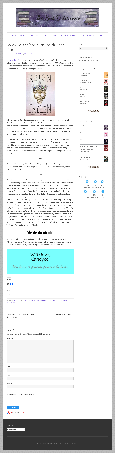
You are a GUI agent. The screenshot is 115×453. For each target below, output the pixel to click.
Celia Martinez (85, 153)
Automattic (74, 443)
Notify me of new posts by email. (18, 402)
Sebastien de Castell (86, 82)
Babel (82, 94)
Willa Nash (84, 89)
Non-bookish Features (68, 35)
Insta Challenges (88, 35)
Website (9, 383)
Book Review (29, 300)
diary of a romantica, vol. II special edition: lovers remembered (89, 149)
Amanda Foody (84, 103)
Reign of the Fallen (14, 60)
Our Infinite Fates (86, 157)
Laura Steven (84, 159)
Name (9, 367)
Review (16, 300)
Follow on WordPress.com (88, 61)
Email (9, 375)
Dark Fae (83, 140)
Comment (10, 338)
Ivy (81, 87)
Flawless (83, 133)
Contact (100, 35)
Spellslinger (84, 80)
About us (23, 35)
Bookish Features (49, 35)
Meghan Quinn (85, 75)
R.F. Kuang (83, 96)
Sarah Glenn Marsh (64, 300)
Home (14, 35)
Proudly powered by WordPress (47, 443)
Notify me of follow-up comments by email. (21, 394)
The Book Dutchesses (31, 54)
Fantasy (36, 300)
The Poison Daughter (87, 126)
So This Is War (85, 74)
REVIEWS (33, 35)
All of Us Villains (85, 101)
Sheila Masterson (85, 128)
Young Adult (11, 302)
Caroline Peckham (85, 141)
